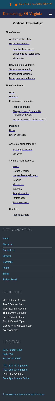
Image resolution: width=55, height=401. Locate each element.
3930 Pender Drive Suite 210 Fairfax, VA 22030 (12, 354)
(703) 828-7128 (44, 4)
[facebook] (11, 4)
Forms (6, 267)
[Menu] (51, 14)
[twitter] (16, 4)
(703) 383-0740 (11, 370)
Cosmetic (8, 262)
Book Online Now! (28, 4)
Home (6, 238)
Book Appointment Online (16, 378)
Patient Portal (10, 279)
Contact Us (8, 250)
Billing (6, 273)
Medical (7, 256)
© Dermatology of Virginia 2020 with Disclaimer (23, 394)
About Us (7, 244)
